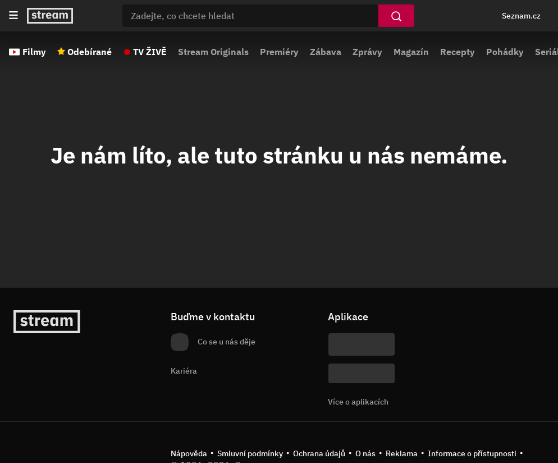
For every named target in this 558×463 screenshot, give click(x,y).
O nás (365, 453)
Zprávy (367, 51)
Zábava (325, 51)
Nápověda (189, 453)
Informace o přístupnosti (472, 453)
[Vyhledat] (396, 15)
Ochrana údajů (319, 453)
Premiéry (279, 51)
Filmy (34, 51)
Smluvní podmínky (250, 453)
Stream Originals (213, 51)
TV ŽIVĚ (150, 51)
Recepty (457, 51)
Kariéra (184, 371)
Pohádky (505, 51)
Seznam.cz (521, 16)
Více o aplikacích (358, 402)
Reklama (402, 453)
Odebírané (89, 51)
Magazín (411, 51)
